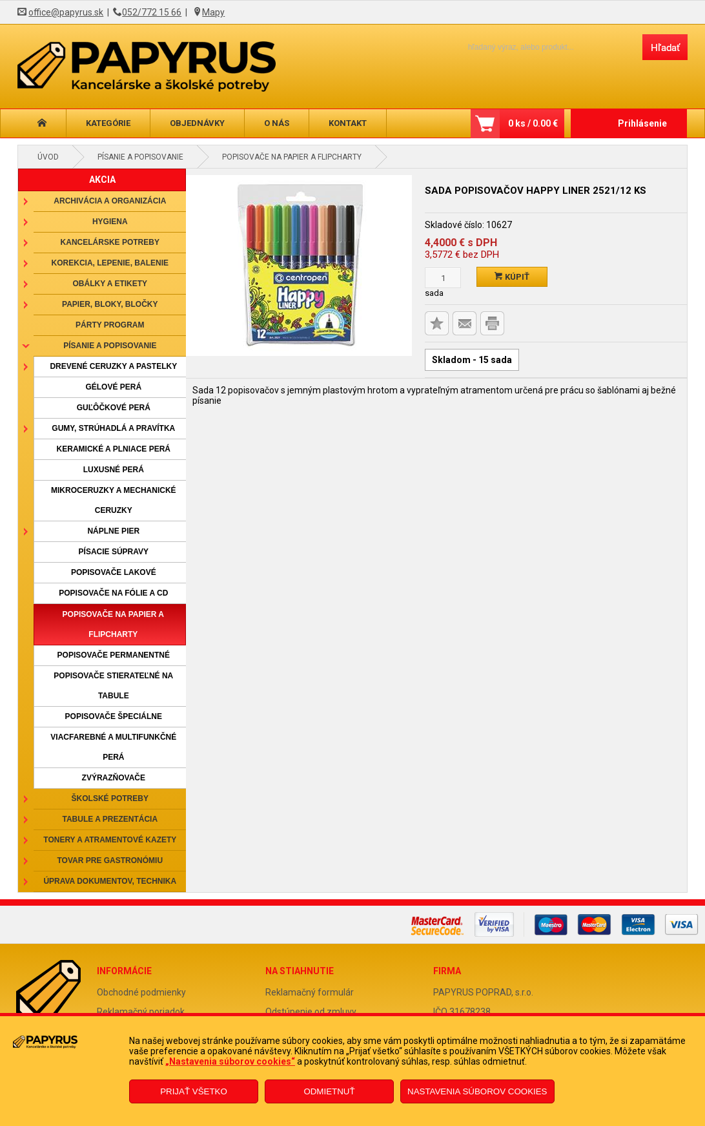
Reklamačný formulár (309, 992)
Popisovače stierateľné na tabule (113, 685)
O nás (276, 123)
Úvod (48, 157)
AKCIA (102, 179)
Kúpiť (512, 277)
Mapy (213, 12)
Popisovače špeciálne (113, 716)
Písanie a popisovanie (140, 157)
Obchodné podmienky (141, 992)
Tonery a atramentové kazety (109, 839)
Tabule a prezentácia (110, 819)
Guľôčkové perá (113, 407)
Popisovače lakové (113, 572)
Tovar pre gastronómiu (110, 860)
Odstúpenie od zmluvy (310, 1011)
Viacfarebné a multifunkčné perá (113, 747)
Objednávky (197, 123)
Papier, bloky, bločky (110, 304)
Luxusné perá (113, 469)
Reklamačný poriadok (141, 1011)
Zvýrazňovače (113, 777)
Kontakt (348, 123)
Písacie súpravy (113, 551)
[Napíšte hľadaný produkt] (543, 46)
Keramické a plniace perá (113, 449)
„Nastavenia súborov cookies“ (230, 1061)
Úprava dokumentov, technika (109, 881)
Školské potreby (110, 798)
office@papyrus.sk (65, 12)
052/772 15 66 (151, 12)
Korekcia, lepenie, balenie (110, 262)
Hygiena (110, 221)
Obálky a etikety (110, 283)
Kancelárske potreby (110, 242)
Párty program (110, 324)
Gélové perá (113, 386)
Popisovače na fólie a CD (113, 593)
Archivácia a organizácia (110, 200)
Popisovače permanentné (113, 655)
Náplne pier (113, 531)
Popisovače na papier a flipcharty (292, 157)
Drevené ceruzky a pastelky (113, 366)
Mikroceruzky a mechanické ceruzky (113, 500)
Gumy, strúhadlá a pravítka (113, 428)
